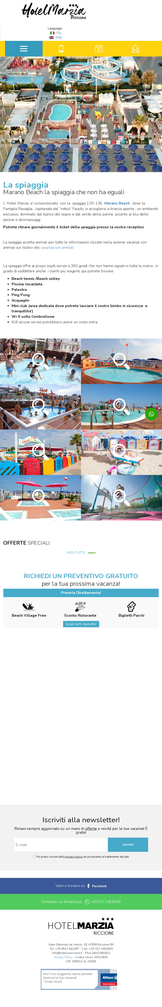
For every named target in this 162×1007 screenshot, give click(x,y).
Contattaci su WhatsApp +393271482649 (81, 901)
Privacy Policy (63, 957)
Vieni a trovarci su (81, 885)
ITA (55, 33)
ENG (55, 37)
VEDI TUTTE (81, 552)
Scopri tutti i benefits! (81, 624)
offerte (91, 828)
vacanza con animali (57, 247)
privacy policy (74, 857)
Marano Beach (117, 203)
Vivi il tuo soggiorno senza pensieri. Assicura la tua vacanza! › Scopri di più (68, 978)
